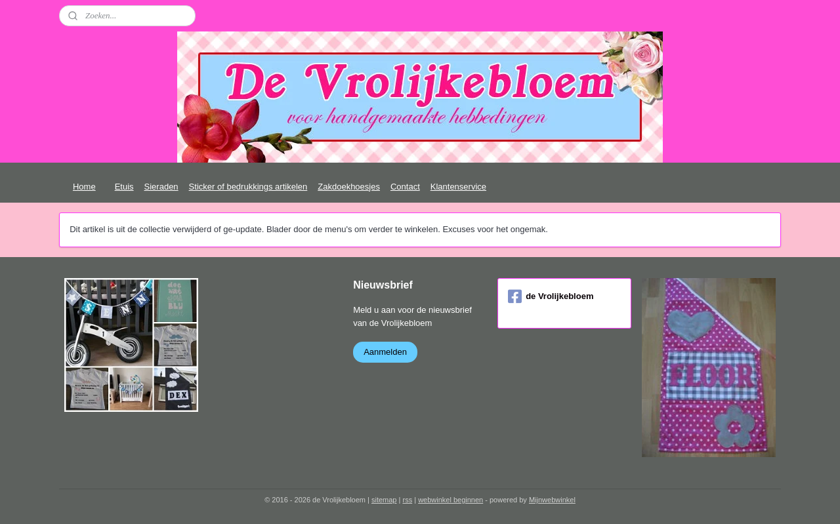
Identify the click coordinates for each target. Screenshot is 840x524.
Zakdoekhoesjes (349, 186)
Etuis (124, 186)
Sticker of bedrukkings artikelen (248, 186)
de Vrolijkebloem (550, 296)
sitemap (384, 500)
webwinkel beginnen (450, 500)
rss (407, 500)
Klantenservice (458, 186)
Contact (405, 186)
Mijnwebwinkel (552, 500)
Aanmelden (385, 352)
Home (84, 186)
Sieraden (161, 186)
